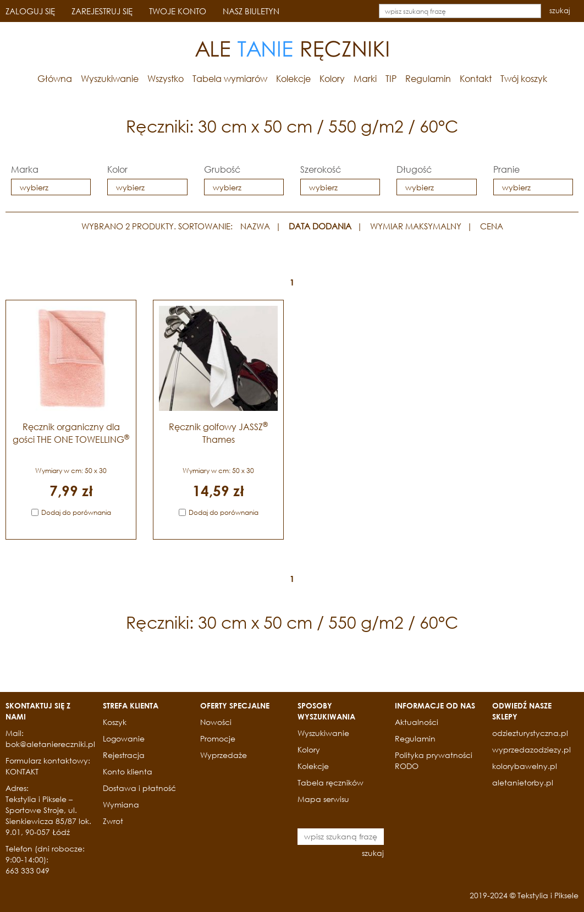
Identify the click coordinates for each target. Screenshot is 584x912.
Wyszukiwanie (110, 78)
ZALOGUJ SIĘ (30, 11)
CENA (491, 226)
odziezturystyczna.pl (530, 733)
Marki (365, 78)
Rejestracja (124, 755)
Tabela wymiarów (229, 78)
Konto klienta (127, 771)
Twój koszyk (523, 78)
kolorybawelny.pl (524, 766)
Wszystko (165, 78)
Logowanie (124, 738)
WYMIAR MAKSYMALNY (415, 226)
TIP (390, 78)
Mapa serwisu (323, 799)
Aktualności (416, 722)
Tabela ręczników (330, 782)
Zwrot (113, 821)
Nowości (216, 722)
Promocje (217, 738)
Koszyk (114, 722)
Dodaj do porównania (76, 512)
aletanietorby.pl (522, 782)
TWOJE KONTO (177, 11)
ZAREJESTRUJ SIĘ (102, 11)
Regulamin (428, 78)
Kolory (332, 78)
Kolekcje (293, 78)
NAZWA (255, 226)
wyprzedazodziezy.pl (531, 749)
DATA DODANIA (320, 226)
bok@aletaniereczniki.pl (50, 744)
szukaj (559, 10)
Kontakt (476, 78)
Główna (54, 78)
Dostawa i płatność (139, 788)
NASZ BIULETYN (251, 11)
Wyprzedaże (223, 755)
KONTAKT (21, 771)
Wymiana (121, 804)
